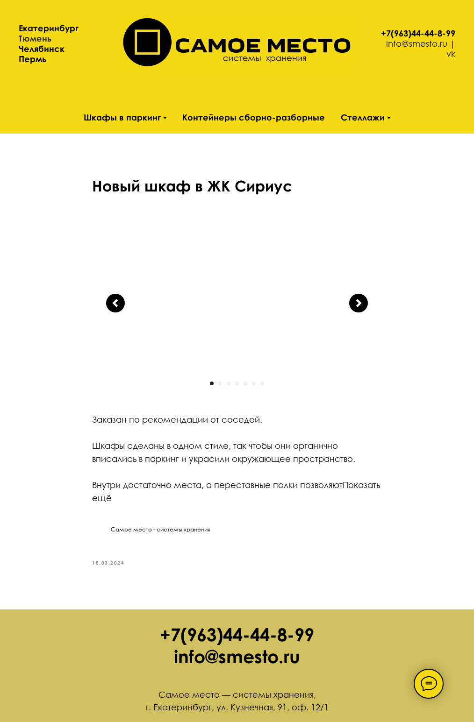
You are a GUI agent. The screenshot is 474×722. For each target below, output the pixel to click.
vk (450, 54)
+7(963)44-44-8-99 (418, 33)
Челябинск (42, 48)
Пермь (32, 59)
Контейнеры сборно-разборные (253, 117)
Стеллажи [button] (363, 117)
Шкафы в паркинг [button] (122, 117)
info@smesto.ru (416, 43)
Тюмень (35, 38)
